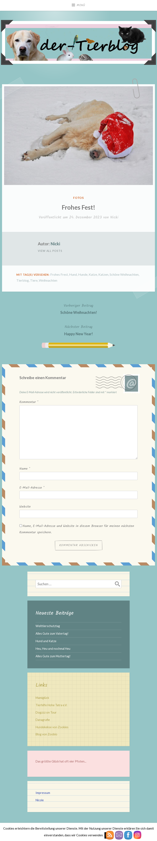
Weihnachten (48, 280)
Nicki (114, 217)
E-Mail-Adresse (31, 487)
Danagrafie (43, 719)
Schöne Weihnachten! (78, 309)
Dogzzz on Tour (46, 712)
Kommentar (28, 402)
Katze (93, 274)
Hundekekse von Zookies (52, 727)
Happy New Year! (78, 330)
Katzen (103, 274)
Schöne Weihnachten (124, 274)
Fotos (78, 197)
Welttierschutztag (48, 626)
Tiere (34, 280)
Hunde (82, 274)
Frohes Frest (59, 274)
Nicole (40, 800)
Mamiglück (42, 697)
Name (24, 468)
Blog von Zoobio (46, 734)
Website (25, 506)
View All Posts (50, 250)
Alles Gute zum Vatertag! (52, 633)
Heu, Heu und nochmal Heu (53, 648)
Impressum (43, 793)
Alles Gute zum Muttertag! (53, 656)
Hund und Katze (46, 641)
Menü (81, 5)
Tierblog (22, 280)
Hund (73, 274)
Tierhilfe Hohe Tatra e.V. (51, 705)
